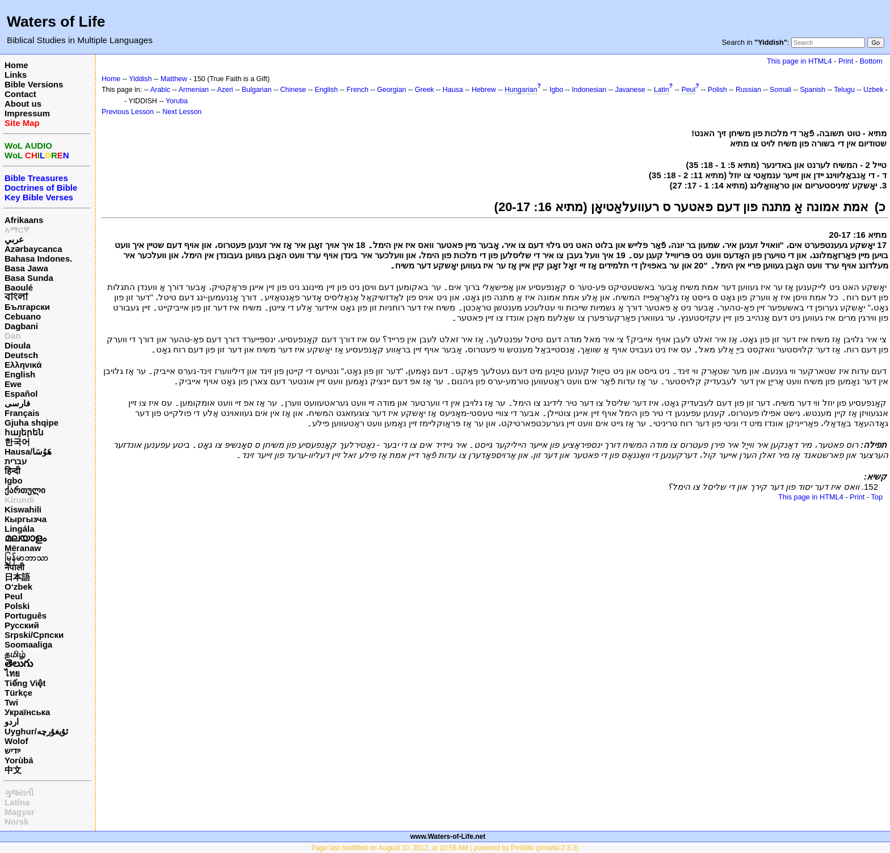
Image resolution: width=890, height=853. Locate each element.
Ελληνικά (23, 364)
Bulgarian (257, 90)
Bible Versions (34, 84)
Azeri (225, 90)
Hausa (453, 90)
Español (21, 393)
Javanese (630, 90)
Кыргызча (26, 519)
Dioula (18, 345)
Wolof (16, 741)
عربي (14, 239)
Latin (661, 90)
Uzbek (873, 90)
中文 (13, 770)
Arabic (160, 90)
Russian (748, 90)
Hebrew (484, 90)
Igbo (14, 480)
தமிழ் (15, 654)
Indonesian (589, 90)
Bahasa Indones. (38, 258)
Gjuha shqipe (31, 422)
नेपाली (14, 567)
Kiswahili (23, 509)
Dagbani (21, 326)
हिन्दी (12, 471)
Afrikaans (24, 220)
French (357, 90)
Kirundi (20, 500)
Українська (27, 712)
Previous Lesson (128, 112)
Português (26, 615)
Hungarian (521, 90)
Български (27, 307)
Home (16, 65)
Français (22, 413)
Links (16, 74)
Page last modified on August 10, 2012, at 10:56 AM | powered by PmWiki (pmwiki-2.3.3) (445, 848)
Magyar (20, 812)
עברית (16, 461)
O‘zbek (18, 586)
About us (23, 103)
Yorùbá (19, 760)
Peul (14, 596)
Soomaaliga (28, 644)
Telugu (844, 90)
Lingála (20, 528)
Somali (780, 90)
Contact (20, 94)
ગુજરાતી (19, 792)
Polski (17, 606)
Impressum (27, 113)
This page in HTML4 (799, 61)
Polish (717, 90)
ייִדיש (12, 750)
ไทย (12, 673)
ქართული (25, 490)
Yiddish (140, 79)
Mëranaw (23, 548)
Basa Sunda (29, 278)
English (20, 374)
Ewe (13, 384)
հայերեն (24, 432)
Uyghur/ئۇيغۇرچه (36, 731)
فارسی (17, 403)
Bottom (871, 61)
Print (845, 61)
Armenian (194, 90)
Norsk (17, 821)
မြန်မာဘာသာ (26, 557)
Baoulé (19, 287)
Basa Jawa (26, 268)
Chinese (293, 90)
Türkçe (18, 692)
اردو (12, 721)
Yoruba (177, 101)
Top (877, 497)
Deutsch (21, 355)
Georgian (391, 90)
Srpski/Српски (34, 635)
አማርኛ (17, 229)
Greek (424, 90)
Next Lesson (181, 112)
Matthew (174, 79)
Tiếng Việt (25, 683)
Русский (22, 625)
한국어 (17, 442)
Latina (17, 802)
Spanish (812, 90)
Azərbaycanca (33, 249)
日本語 (17, 577)
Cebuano (23, 316)
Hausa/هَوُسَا (28, 451)
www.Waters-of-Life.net (447, 837)
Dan (12, 336)
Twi (11, 702)
